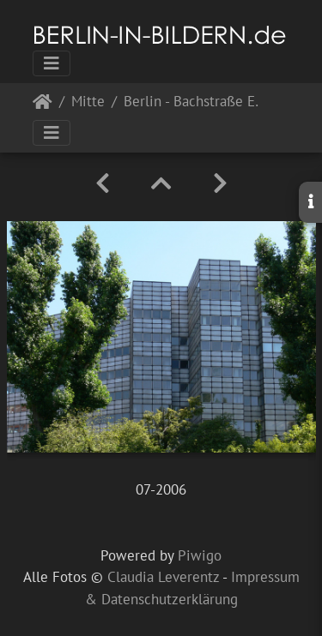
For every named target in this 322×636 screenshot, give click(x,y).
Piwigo (200, 555)
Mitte (88, 102)
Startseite (42, 105)
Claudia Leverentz (163, 576)
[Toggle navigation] (51, 63)
